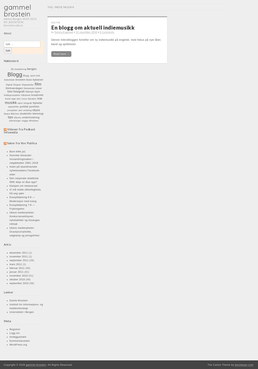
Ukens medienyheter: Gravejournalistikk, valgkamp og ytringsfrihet (24, 232)
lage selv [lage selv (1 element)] (16, 99)
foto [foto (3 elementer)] (10, 91)
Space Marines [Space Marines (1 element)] (11, 114)
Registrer (14, 329)
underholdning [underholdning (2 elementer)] (30, 117)
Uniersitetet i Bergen (21, 312)
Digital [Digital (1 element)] (9, 85)
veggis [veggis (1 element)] (25, 121)
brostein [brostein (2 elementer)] (20, 79)
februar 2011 (17, 268)
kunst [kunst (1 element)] (8, 99)
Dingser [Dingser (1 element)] (17, 85)
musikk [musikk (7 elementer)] (11, 103)
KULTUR (55, 22)
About (7, 33)
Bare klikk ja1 (17, 151)
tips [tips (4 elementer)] (10, 117)
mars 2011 (15, 264)
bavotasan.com (244, 365)
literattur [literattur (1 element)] (32, 99)
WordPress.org (18, 344)
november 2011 (18, 256)
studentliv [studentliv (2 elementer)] (26, 113)
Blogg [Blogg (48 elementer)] (14, 74)
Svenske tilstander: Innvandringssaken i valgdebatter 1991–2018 (23, 159)
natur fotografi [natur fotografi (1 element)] (25, 103)
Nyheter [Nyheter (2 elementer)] (38, 103)
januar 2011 (16, 272)
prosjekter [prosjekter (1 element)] (12, 110)
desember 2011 (18, 252)
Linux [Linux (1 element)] (24, 99)
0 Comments (107, 32)
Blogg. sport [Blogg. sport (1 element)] (29, 75)
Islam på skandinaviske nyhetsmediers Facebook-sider (24, 170)
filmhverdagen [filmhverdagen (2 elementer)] (14, 88)
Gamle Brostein (18, 300)
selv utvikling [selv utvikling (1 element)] (25, 110)
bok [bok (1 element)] (38, 75)
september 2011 (19, 260)
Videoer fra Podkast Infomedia (19, 131)
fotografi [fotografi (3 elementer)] (19, 91)
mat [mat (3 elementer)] (39, 98)
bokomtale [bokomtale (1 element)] (9, 80)
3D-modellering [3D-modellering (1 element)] (18, 69)
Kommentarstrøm (19, 341)
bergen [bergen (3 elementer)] (32, 69)
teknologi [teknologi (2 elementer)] (38, 113)
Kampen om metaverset (23, 186)
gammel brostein (17, 10)
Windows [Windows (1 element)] (33, 121)
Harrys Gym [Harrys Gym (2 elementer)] (32, 91)
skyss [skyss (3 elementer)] (36, 110)
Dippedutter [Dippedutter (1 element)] (28, 85)
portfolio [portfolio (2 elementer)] (34, 106)
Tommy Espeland (63, 32)
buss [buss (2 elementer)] (29, 79)
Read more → (61, 54)
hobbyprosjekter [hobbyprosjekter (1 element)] (12, 95)
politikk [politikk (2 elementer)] (24, 106)
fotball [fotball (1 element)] (39, 88)
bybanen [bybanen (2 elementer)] (38, 79)
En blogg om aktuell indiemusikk (93, 27)
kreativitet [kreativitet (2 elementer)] (37, 95)
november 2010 (18, 275)
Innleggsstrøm (17, 337)
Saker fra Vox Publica (22, 143)
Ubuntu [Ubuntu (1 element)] (17, 117)
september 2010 (19, 283)
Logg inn (14, 333)
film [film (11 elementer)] (38, 84)
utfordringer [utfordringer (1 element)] (15, 121)
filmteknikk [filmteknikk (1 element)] (29, 88)
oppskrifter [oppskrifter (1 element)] (13, 107)
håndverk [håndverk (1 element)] (26, 95)
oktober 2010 (17, 279)
